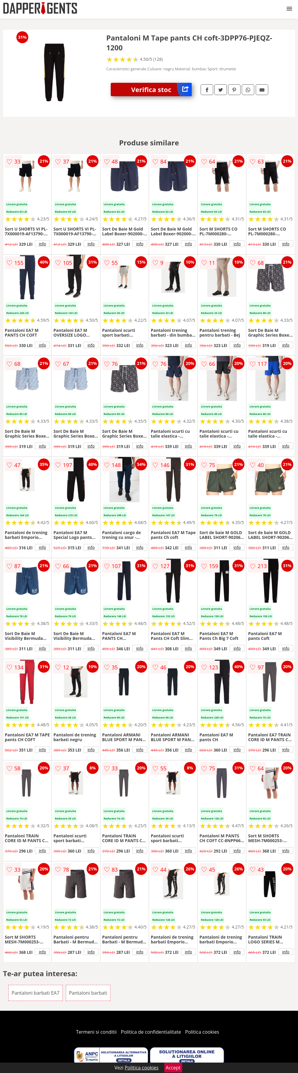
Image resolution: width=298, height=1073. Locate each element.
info (42, 243)
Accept (173, 1067)
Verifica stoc (161, 89)
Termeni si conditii (96, 1032)
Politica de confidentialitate (151, 1032)
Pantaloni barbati (88, 993)
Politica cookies (202, 1032)
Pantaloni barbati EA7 (36, 993)
